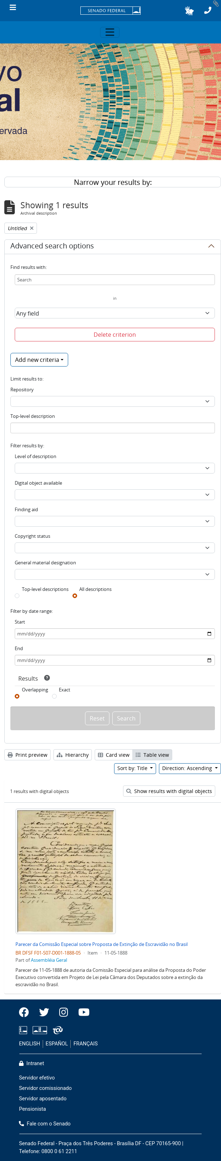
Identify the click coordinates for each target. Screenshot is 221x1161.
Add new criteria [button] (37, 360)
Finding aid (26, 509)
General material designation (45, 562)
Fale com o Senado (45, 1124)
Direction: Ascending (187, 768)
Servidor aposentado (42, 1099)
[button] (189, 10)
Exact (64, 689)
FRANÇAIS (86, 1044)
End (19, 648)
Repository (22, 389)
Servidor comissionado (45, 1088)
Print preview (27, 754)
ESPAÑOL (57, 1044)
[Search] (115, 279)
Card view (114, 754)
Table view (152, 754)
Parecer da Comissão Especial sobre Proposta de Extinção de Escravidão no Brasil (101, 944)
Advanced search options (52, 247)
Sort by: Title (133, 768)
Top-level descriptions (45, 589)
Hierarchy (73, 754)
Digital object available (38, 483)
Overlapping (35, 689)
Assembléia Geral (49, 960)
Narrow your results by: (113, 182)
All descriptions (95, 589)
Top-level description (32, 416)
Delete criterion (115, 335)
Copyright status (32, 536)
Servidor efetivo (37, 1078)
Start (20, 622)
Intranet (31, 1063)
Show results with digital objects (169, 791)
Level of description (35, 456)
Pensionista (32, 1109)
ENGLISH (29, 1044)
